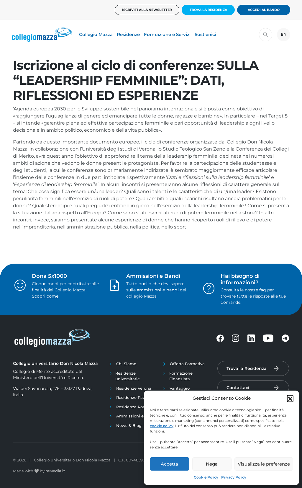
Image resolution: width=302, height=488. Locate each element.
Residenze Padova (134, 397)
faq (262, 290)
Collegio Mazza (96, 34)
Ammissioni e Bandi (136, 416)
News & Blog (129, 425)
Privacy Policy (233, 477)
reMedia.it (55, 471)
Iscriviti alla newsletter (147, 10)
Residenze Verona (133, 388)
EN (284, 34)
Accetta (169, 464)
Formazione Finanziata (181, 376)
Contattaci (237, 387)
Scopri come (45, 296)
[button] (290, 398)
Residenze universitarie (127, 376)
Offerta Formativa (187, 363)
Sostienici (205, 34)
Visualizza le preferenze (264, 464)
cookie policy (161, 426)
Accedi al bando (264, 10)
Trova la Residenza (208, 10)
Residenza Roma (132, 406)
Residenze (128, 34)
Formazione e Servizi (167, 34)
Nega (212, 464)
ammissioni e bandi (158, 290)
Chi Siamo (126, 363)
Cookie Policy (206, 477)
